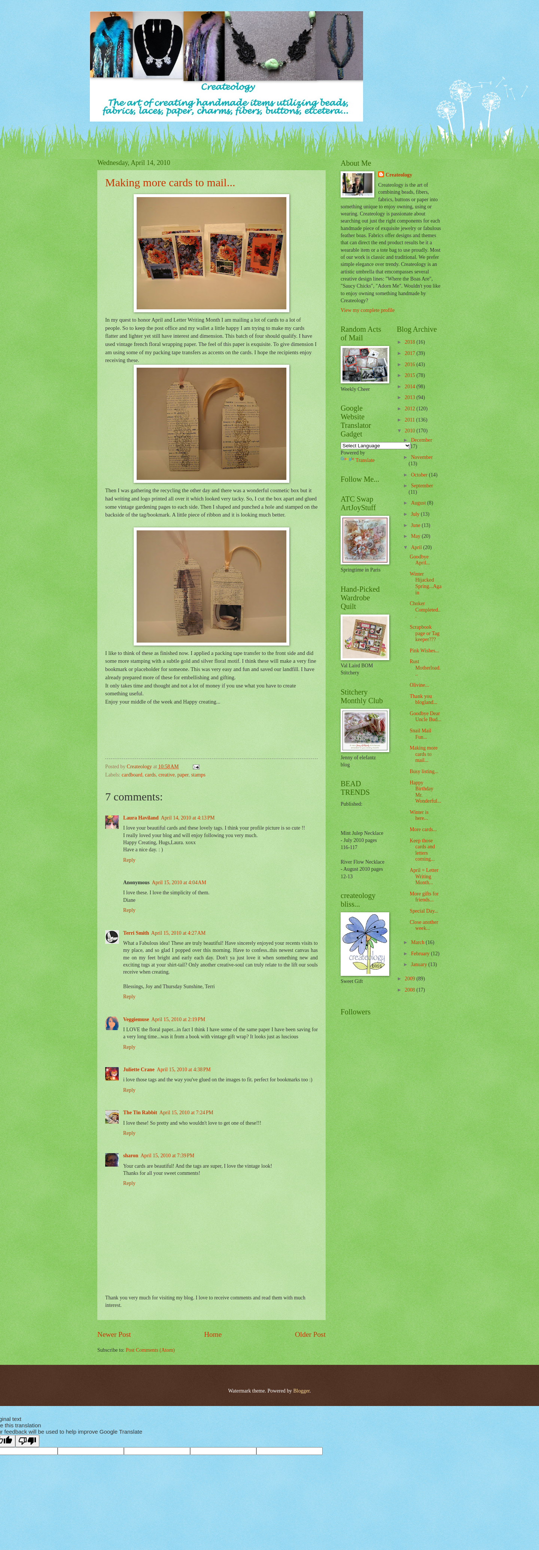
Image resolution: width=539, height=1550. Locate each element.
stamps (198, 775)
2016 (410, 364)
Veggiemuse (136, 1019)
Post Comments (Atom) (150, 1350)
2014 (410, 386)
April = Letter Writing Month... (423, 876)
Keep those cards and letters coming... (422, 850)
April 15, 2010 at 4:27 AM (178, 933)
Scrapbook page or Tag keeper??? (424, 633)
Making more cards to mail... (170, 182)
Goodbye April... (419, 560)
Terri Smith (136, 933)
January (419, 964)
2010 (410, 431)
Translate (358, 460)
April (417, 547)
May (416, 536)
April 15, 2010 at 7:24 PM (186, 1112)
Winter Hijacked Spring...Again (425, 583)
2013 (410, 397)
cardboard (132, 775)
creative (166, 775)
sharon (130, 1155)
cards (150, 775)
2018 (410, 342)
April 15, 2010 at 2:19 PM (178, 1019)
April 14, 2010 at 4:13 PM (188, 818)
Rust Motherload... (425, 668)
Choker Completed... (424, 610)
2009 (410, 978)
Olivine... (419, 685)
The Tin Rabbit (140, 1112)
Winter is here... (418, 815)
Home (213, 1334)
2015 (410, 375)
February (421, 953)
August (419, 503)
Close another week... (423, 925)
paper (183, 775)
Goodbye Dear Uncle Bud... (425, 717)
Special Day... (423, 911)
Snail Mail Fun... (420, 734)
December (421, 440)
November (422, 457)
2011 (410, 420)
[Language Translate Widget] (376, 445)
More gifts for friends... (423, 897)
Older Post (310, 1334)
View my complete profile (368, 310)
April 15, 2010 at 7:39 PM (167, 1155)
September (422, 485)
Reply (129, 860)
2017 (410, 353)
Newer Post (114, 1334)
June (416, 525)
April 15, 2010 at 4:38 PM (184, 1069)
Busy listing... (423, 771)
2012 (410, 408)
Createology (399, 175)
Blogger (301, 1391)
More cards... (423, 829)
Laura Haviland (141, 818)
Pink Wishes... (424, 650)
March (418, 942)
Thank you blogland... (423, 699)
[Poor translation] (27, 1441)
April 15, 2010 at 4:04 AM (179, 882)
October (420, 475)
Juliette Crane (139, 1069)
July (416, 514)
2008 (410, 990)
